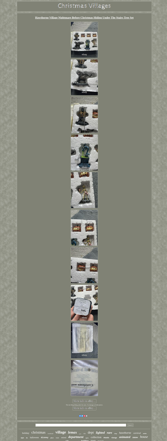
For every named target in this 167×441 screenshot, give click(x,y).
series (145, 433)
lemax (72, 432)
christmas (38, 432)
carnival (137, 433)
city (84, 433)
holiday (25, 433)
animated (124, 437)
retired (63, 437)
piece (52, 438)
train (57, 438)
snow (135, 437)
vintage (114, 438)
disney (44, 437)
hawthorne (125, 432)
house (144, 437)
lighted (100, 432)
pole (80, 433)
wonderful (50, 433)
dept (91, 432)
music (106, 437)
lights (87, 438)
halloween (34, 437)
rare (109, 432)
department (75, 437)
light (22, 438)
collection (96, 437)
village (60, 432)
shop (115, 433)
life (27, 438)
